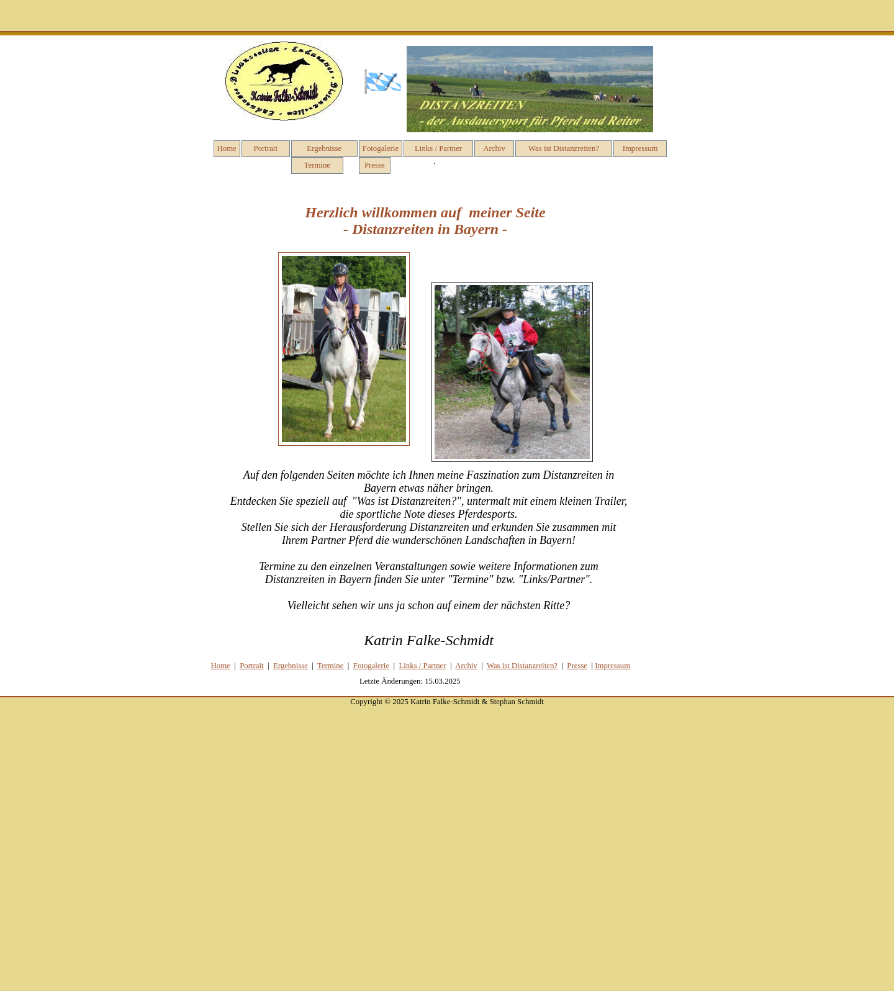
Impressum (640, 148)
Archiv (494, 148)
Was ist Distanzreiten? (563, 148)
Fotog (371, 665)
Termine (317, 165)
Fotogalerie (381, 148)
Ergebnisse (324, 148)
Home (227, 148)
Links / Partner (438, 148)
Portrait (266, 148)
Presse (374, 165)
